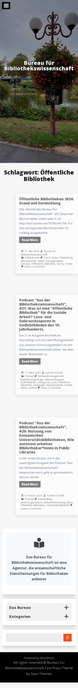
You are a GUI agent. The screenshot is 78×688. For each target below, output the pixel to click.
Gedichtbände (40, 374)
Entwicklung (70, 252)
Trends (73, 257)
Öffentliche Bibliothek (52, 257)
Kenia (73, 495)
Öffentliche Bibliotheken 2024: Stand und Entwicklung (55, 207)
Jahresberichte (40, 255)
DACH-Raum (58, 252)
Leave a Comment (45, 259)
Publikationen (44, 252)
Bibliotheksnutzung (61, 495)
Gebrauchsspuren (61, 372)
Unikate (44, 379)
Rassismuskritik (61, 377)
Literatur (38, 257)
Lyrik (61, 374)
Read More (41, 238)
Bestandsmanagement (58, 369)
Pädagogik (49, 377)
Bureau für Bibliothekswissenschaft (48, 249)
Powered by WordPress (39, 658)
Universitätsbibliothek (64, 497)
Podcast (41, 369)
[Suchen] (67, 638)
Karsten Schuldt (61, 367)
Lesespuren (53, 374)
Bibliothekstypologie (43, 372)
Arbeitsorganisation (43, 495)
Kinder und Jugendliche (58, 255)
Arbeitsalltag (53, 492)
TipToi (66, 257)
